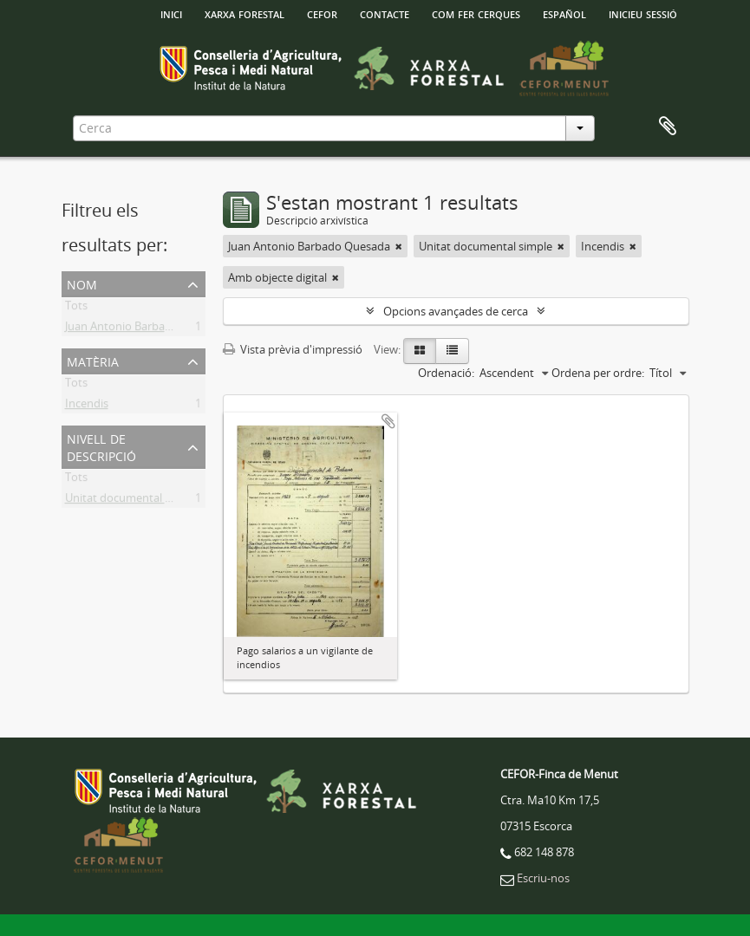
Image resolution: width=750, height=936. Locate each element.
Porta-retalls (667, 126)
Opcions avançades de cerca (455, 311)
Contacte (384, 13)
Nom (82, 283)
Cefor (322, 13)
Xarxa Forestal (244, 13)
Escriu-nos (543, 878)
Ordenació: (446, 372)
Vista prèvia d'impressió (292, 349)
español (564, 13)
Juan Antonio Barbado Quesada (146, 329)
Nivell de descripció (101, 446)
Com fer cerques (476, 13)
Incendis (86, 406)
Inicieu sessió (643, 13)
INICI (171, 13)
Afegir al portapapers (388, 421)
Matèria (93, 360)
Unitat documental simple (132, 501)
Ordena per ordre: (597, 372)
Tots (76, 308)
